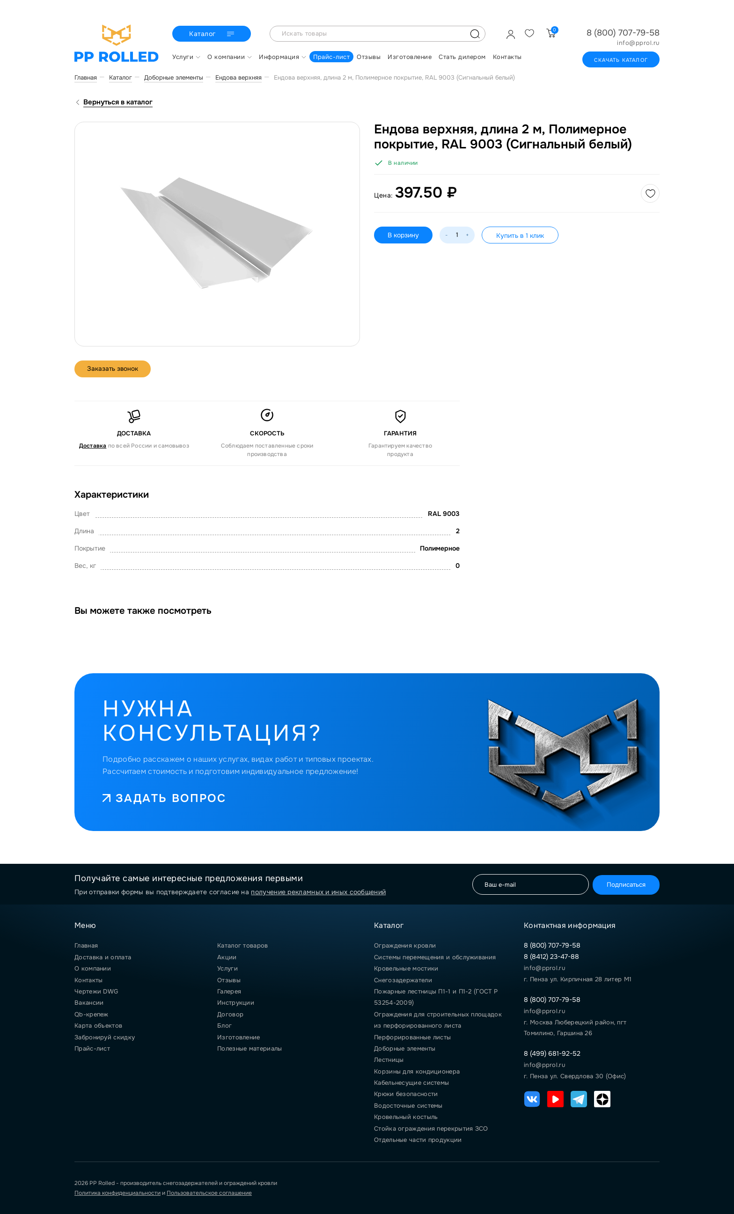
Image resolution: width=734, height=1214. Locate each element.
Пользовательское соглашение (209, 1193)
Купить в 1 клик (521, 235)
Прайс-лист (92, 1048)
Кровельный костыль (406, 1117)
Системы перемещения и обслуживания (435, 957)
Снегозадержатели (403, 980)
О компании (92, 968)
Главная (86, 945)
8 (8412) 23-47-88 (551, 956)
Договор (230, 1014)
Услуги (227, 968)
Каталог (212, 34)
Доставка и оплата (102, 957)
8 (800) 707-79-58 (623, 33)
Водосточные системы (408, 1106)
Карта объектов (98, 1026)
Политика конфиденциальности (117, 1193)
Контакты (88, 980)
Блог (224, 1026)
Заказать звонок (114, 369)
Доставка (93, 445)
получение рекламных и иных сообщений (318, 892)
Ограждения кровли (405, 945)
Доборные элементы (404, 1048)
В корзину (403, 235)
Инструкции (235, 1003)
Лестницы (389, 1060)
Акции (227, 957)
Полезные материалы (249, 1048)
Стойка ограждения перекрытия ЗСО (431, 1129)
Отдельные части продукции (418, 1140)
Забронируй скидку (104, 1037)
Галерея (229, 991)
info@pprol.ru (638, 43)
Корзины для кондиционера (417, 1071)
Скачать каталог (621, 60)
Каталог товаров (242, 945)
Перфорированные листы (412, 1037)
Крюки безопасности (406, 1094)
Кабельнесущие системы (411, 1083)
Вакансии (88, 1003)
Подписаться (623, 884)
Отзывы (229, 980)
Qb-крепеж (91, 1014)
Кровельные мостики (406, 968)
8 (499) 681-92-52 (552, 1053)
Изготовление (238, 1037)
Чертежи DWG (96, 991)
